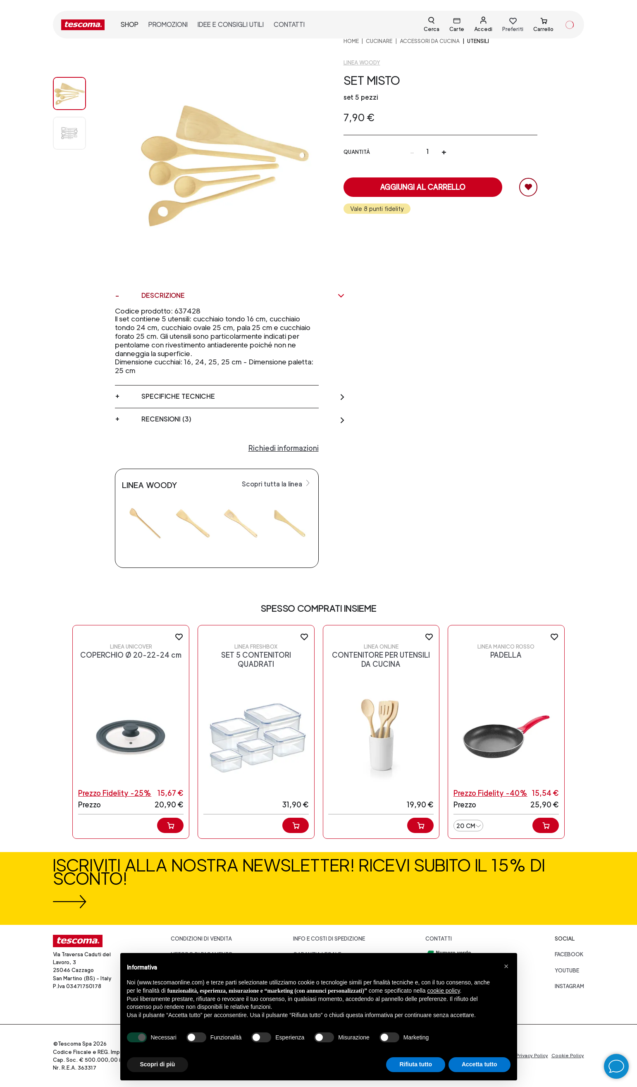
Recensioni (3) (243, 419)
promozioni (168, 25)
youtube (567, 970)
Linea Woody (362, 63)
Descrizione (243, 296)
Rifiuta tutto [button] (415, 1064)
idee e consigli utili (231, 25)
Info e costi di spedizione (329, 939)
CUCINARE (379, 41)
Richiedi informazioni (283, 448)
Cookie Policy (567, 1055)
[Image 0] (78, 93)
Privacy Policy (532, 1055)
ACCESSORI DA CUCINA (430, 41)
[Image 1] (78, 133)
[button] (506, 966)
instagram (569, 986)
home (351, 41)
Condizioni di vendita (201, 939)
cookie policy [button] (443, 990)
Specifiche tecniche (243, 397)
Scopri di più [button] (157, 1064)
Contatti (438, 939)
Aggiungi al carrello (422, 187)
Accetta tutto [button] (479, 1064)
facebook (569, 954)
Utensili (478, 41)
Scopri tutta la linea (277, 483)
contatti (289, 25)
